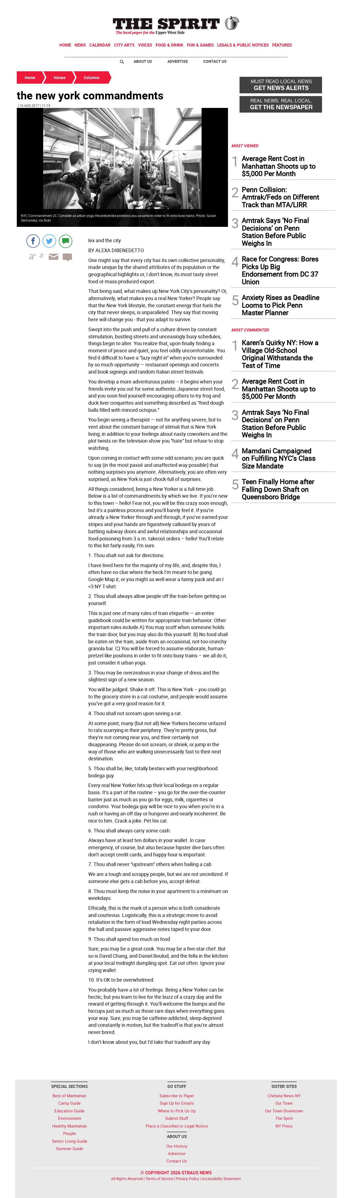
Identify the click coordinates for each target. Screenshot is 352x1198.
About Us (143, 61)
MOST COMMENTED (250, 330)
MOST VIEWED (244, 145)
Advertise (177, 61)
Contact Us (215, 61)
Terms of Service (159, 1178)
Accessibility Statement (221, 1178)
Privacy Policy (187, 1178)
